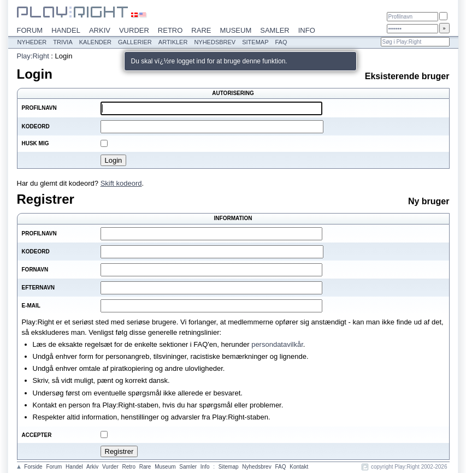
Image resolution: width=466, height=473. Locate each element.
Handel (65, 30)
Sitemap (255, 42)
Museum (235, 30)
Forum (30, 30)
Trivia (62, 42)
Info (306, 30)
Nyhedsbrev (214, 42)
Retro (170, 30)
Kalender (95, 42)
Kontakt (299, 467)
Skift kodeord (121, 183)
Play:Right (33, 56)
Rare (201, 30)
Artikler (173, 42)
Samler (274, 30)
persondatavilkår (277, 344)
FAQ (281, 42)
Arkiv (99, 30)
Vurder (134, 30)
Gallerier (135, 42)
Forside (33, 467)
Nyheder (32, 42)
